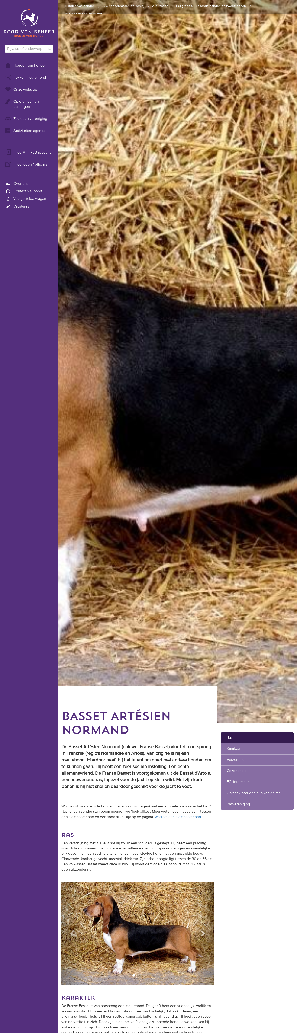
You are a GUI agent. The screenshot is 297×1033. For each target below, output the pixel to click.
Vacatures (17, 206)
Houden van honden (26, 65)
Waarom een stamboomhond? (179, 817)
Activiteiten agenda (25, 130)
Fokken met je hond (25, 77)
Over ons (16, 184)
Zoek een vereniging (26, 118)
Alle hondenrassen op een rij (123, 6)
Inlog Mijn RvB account (28, 152)
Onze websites (21, 89)
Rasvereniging (238, 804)
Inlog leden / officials (26, 164)
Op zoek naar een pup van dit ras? (254, 793)
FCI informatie (238, 782)
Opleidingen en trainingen (22, 104)
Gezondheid (237, 771)
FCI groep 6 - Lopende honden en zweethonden (211, 6)
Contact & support (23, 191)
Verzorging (236, 760)
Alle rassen (160, 6)
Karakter (233, 749)
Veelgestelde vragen (25, 199)
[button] (72, 933)
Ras (229, 738)
